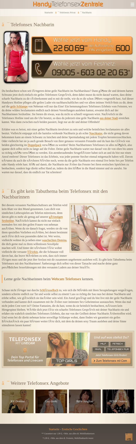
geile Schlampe (19, 106)
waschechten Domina (54, 240)
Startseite (48, 12)
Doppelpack (34, 144)
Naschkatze (95, 133)
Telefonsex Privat (67, 12)
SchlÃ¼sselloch (49, 290)
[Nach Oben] (128, 436)
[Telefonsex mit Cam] (68, 349)
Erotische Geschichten (74, 429)
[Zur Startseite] (68, 4)
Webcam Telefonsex (66, 279)
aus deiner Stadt (109, 118)
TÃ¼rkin (32, 251)
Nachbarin (86, 12)
